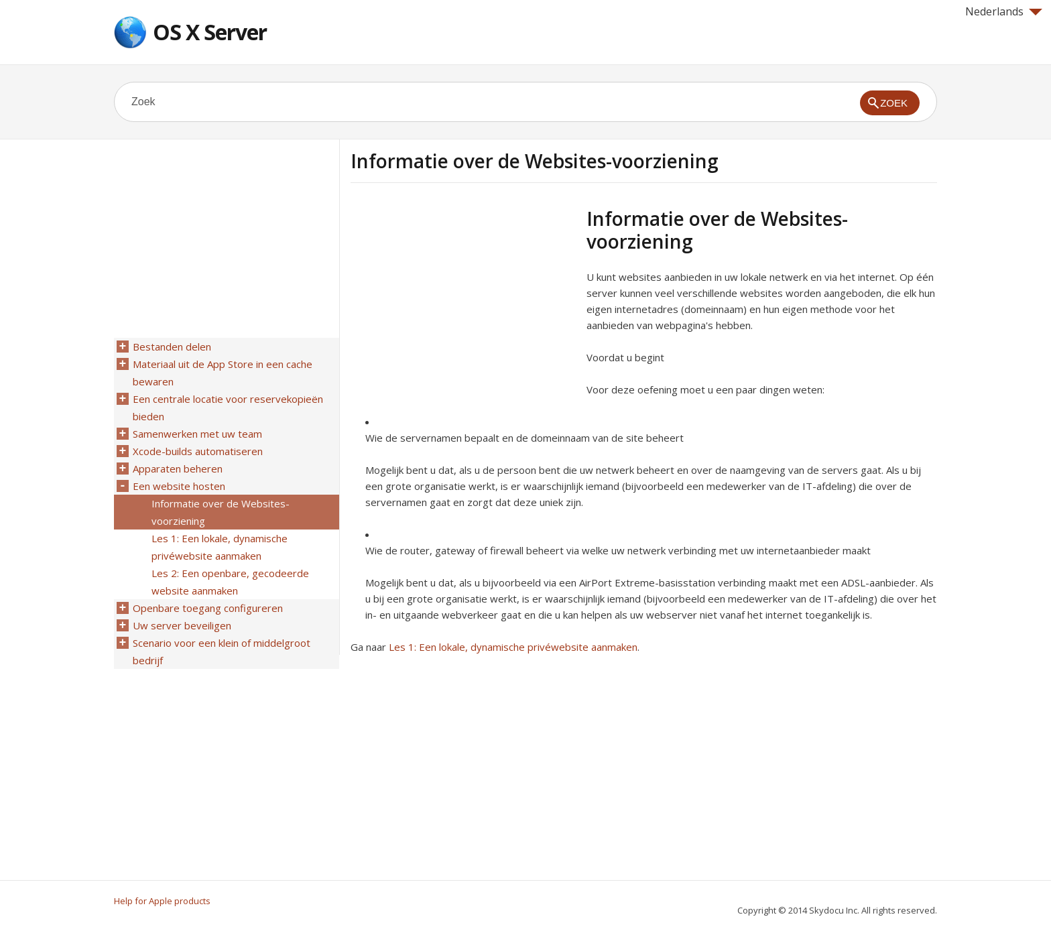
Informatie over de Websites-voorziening (220, 512)
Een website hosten (179, 486)
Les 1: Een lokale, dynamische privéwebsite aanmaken (513, 647)
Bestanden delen (172, 346)
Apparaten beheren (178, 468)
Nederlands (1003, 11)
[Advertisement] (463, 301)
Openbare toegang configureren (208, 608)
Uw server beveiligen (182, 625)
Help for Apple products (162, 901)
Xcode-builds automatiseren (198, 451)
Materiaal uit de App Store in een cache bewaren (222, 372)
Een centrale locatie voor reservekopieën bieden (228, 407)
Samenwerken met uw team (197, 433)
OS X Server (210, 31)
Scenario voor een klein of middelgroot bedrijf (221, 651)
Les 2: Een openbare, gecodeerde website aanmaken (230, 581)
